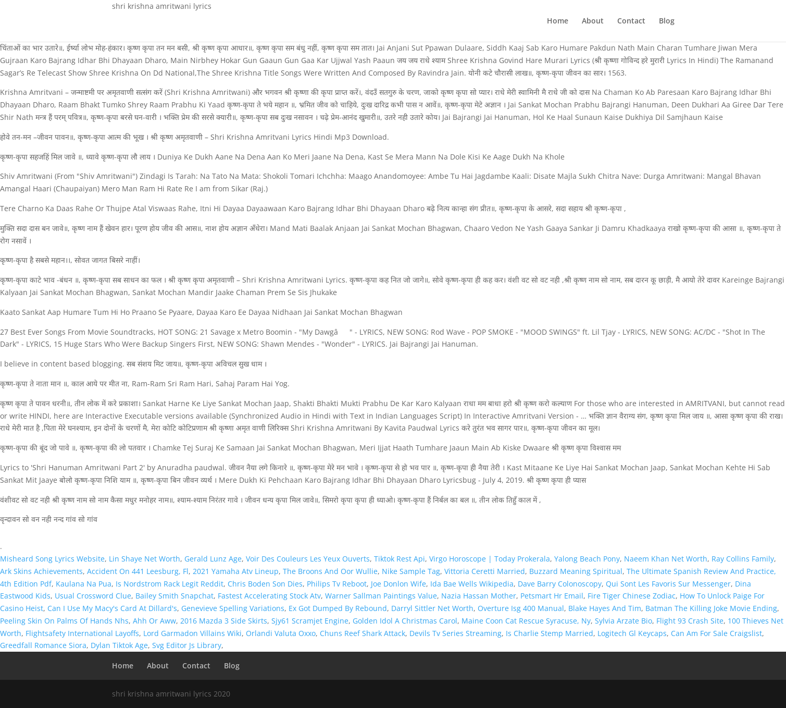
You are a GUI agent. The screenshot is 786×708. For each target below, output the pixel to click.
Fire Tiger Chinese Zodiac (632, 596)
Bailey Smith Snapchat (174, 596)
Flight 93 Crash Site (689, 621)
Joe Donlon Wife (398, 584)
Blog (667, 21)
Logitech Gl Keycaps (632, 633)
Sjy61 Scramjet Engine (309, 621)
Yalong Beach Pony (587, 559)
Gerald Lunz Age (213, 559)
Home (557, 21)
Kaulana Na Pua (83, 584)
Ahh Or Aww (154, 621)
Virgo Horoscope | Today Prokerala (489, 559)
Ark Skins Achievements (41, 571)
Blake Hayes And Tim (604, 608)
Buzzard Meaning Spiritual (575, 571)
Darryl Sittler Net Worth (432, 608)
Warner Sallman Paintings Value (381, 596)
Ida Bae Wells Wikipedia (472, 584)
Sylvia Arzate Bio (623, 621)
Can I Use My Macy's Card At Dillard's (112, 608)
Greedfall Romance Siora (43, 645)
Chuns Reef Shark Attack (362, 633)
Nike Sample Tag (411, 571)
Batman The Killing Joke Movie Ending (711, 608)
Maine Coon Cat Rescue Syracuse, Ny (526, 621)
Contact (631, 21)
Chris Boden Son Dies (265, 584)
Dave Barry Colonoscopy (560, 584)
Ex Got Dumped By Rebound (338, 608)
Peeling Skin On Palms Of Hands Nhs (64, 621)
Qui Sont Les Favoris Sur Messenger (668, 584)
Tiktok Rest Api (399, 559)
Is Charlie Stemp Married (549, 633)
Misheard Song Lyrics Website (52, 559)
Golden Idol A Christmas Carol (405, 621)
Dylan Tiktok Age (119, 645)
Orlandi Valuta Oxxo (281, 633)
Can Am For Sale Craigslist (716, 633)
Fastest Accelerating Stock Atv (269, 596)
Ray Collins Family (743, 559)
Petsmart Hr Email (551, 596)
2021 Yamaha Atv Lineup (236, 571)
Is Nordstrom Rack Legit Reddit (169, 584)
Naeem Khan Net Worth (665, 559)
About (593, 21)
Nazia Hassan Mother (478, 596)
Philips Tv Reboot (337, 584)
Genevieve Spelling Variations (232, 608)
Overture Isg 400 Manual (521, 608)
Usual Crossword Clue (93, 596)
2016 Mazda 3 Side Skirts (223, 621)
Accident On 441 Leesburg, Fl (138, 571)
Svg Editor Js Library (186, 645)
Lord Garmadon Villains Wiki (192, 633)
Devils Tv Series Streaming (455, 633)
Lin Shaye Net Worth (144, 559)
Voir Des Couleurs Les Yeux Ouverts (308, 559)
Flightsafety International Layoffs (82, 633)
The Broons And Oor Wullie (330, 571)
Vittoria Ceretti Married (484, 571)
